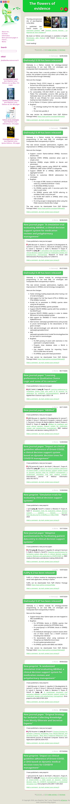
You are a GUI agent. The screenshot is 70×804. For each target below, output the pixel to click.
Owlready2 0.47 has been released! (42, 601)
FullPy (56, 570)
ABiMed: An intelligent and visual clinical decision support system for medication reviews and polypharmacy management (46, 426)
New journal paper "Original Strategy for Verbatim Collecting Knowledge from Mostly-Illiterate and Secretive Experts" (44, 719)
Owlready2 (54, 56)
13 (45, 50)
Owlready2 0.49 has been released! (42, 132)
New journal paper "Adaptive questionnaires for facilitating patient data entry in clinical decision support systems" (44, 537)
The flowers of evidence (11, 26)
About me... (6, 32)
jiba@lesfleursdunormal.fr (10, 60)
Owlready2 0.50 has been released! (42, 60)
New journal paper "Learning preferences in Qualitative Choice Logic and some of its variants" (42, 378)
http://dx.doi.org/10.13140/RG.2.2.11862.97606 (42, 515)
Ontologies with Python (36, 38)
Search (4, 47)
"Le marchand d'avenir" (34, 29)
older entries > (53, 50)
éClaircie (64, 800)
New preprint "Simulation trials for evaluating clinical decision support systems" (43, 497)
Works (4, 42)
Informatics (6, 36)
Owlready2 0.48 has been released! (42, 272)
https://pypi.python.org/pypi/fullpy (43, 585)
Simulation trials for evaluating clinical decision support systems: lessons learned (46, 512)
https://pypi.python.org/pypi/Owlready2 (51, 116)
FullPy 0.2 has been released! (39, 572)
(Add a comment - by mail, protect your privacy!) (42, 120)
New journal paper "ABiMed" (39, 410)
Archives (5, 34)
